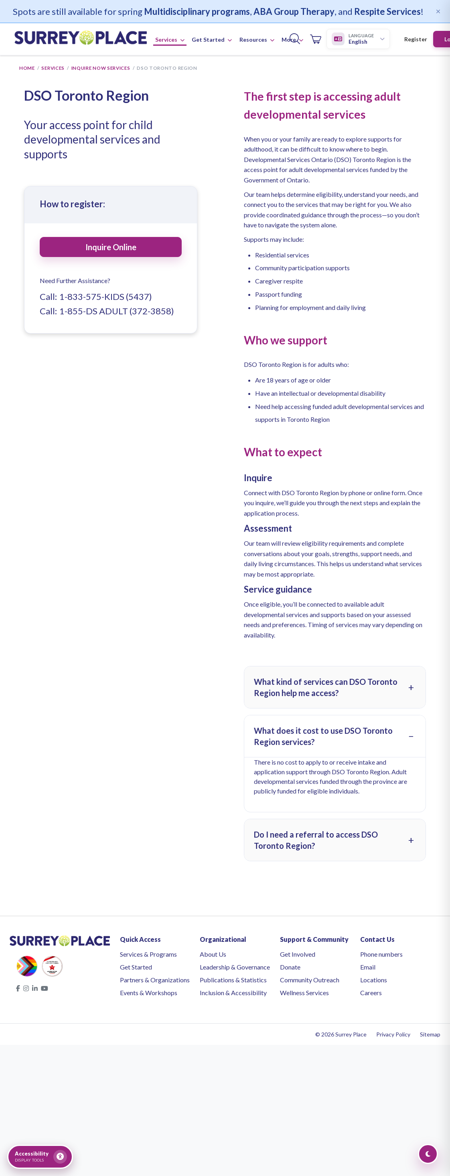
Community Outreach (309, 980)
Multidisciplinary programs (197, 11)
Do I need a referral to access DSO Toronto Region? (316, 840)
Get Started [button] (212, 40)
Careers (371, 993)
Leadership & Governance (235, 968)
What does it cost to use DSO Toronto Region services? (323, 737)
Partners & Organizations (155, 980)
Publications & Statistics (233, 980)
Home (27, 68)
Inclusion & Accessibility (233, 993)
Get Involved (297, 955)
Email (367, 968)
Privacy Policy (393, 1035)
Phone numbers (381, 955)
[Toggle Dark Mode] (428, 1154)
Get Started (136, 968)
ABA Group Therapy (293, 11)
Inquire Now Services (100, 68)
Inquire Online (110, 248)
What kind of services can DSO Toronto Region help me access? (325, 688)
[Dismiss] (438, 11)
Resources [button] (256, 40)
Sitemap (430, 1035)
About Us (213, 955)
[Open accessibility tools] (40, 1157)
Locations (373, 980)
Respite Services (387, 11)
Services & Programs (148, 955)
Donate (290, 968)
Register (415, 39)
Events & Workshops (148, 993)
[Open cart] (315, 40)
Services (53, 68)
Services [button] (169, 40)
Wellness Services (304, 993)
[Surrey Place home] (80, 40)
